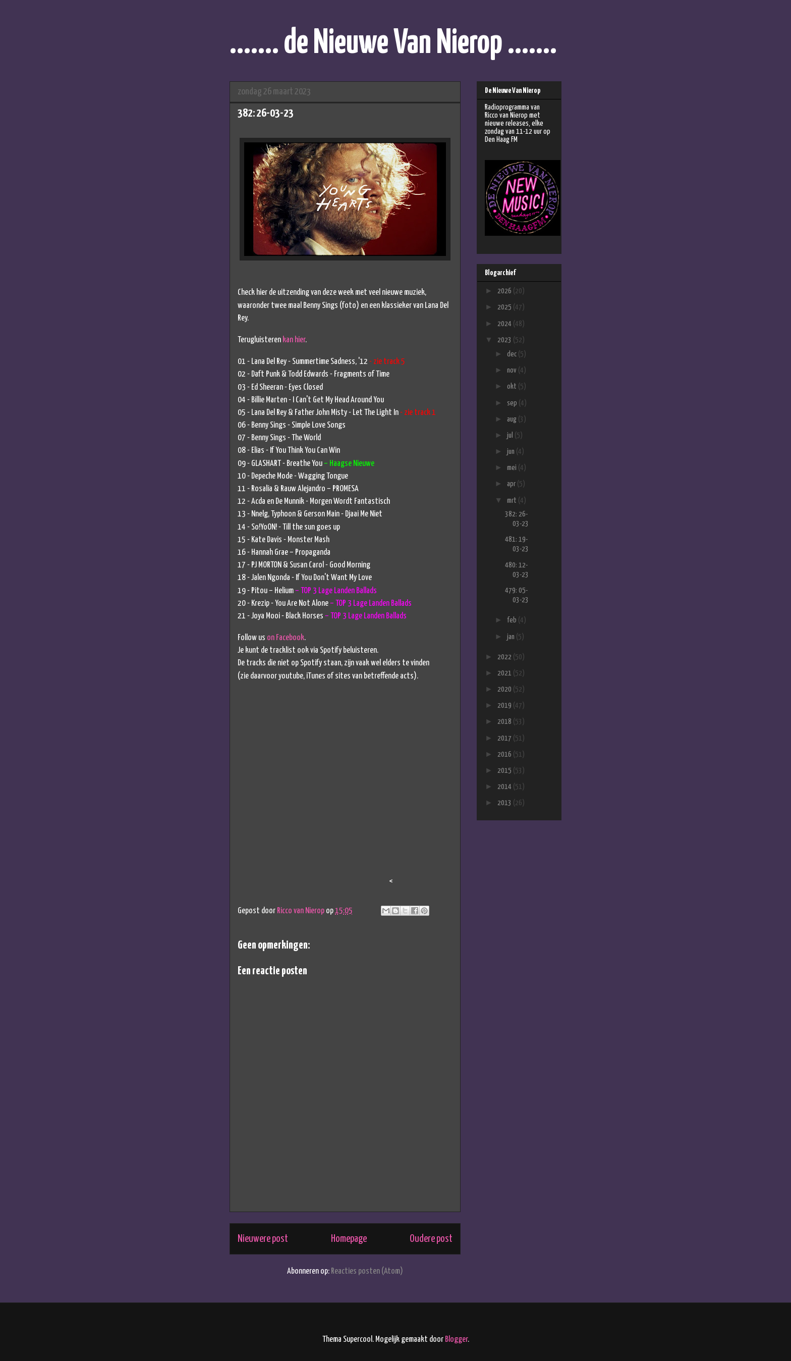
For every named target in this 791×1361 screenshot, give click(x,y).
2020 (505, 689)
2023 (505, 340)
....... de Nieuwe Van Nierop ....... (393, 43)
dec (512, 354)
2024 (505, 324)
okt (512, 386)
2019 (505, 705)
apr (512, 484)
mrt (512, 500)
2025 (505, 307)
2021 (505, 673)
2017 (505, 738)
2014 (505, 787)
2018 (505, 721)
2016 (505, 754)
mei (512, 468)
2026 (505, 291)
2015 (505, 770)
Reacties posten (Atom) (367, 1271)
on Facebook (285, 638)
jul (511, 435)
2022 (505, 657)
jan (511, 637)
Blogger (456, 1339)
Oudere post (431, 1239)
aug (512, 419)
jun (511, 451)
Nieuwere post (263, 1239)
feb (512, 620)
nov (512, 370)
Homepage (349, 1239)
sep (513, 403)
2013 (505, 803)
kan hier (293, 340)
